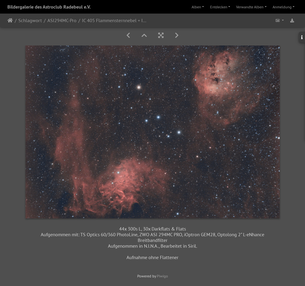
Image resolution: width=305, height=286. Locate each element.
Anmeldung (282, 7)
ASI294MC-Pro (61, 20)
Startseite (10, 20)
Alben (196, 7)
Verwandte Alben (250, 7)
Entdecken (218, 7)
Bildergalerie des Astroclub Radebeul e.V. (49, 7)
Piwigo (162, 276)
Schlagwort (30, 20)
